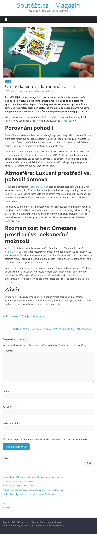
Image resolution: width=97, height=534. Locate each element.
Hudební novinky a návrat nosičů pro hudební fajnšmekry (29, 494)
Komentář (8, 350)
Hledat (6, 458)
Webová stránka (11, 423)
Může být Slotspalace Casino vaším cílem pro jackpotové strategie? (33, 490)
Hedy (25, 91)
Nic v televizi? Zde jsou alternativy (24, 316)
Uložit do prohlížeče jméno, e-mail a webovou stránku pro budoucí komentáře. (47, 439)
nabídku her (11, 251)
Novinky (6, 507)
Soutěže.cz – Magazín (48, 5)
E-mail (7, 407)
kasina (50, 91)
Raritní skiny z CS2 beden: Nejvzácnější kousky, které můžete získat (53, 328)
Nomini (64, 120)
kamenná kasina (38, 186)
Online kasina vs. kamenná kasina (18, 481)
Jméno (7, 391)
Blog (8, 81)
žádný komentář (36, 91)
